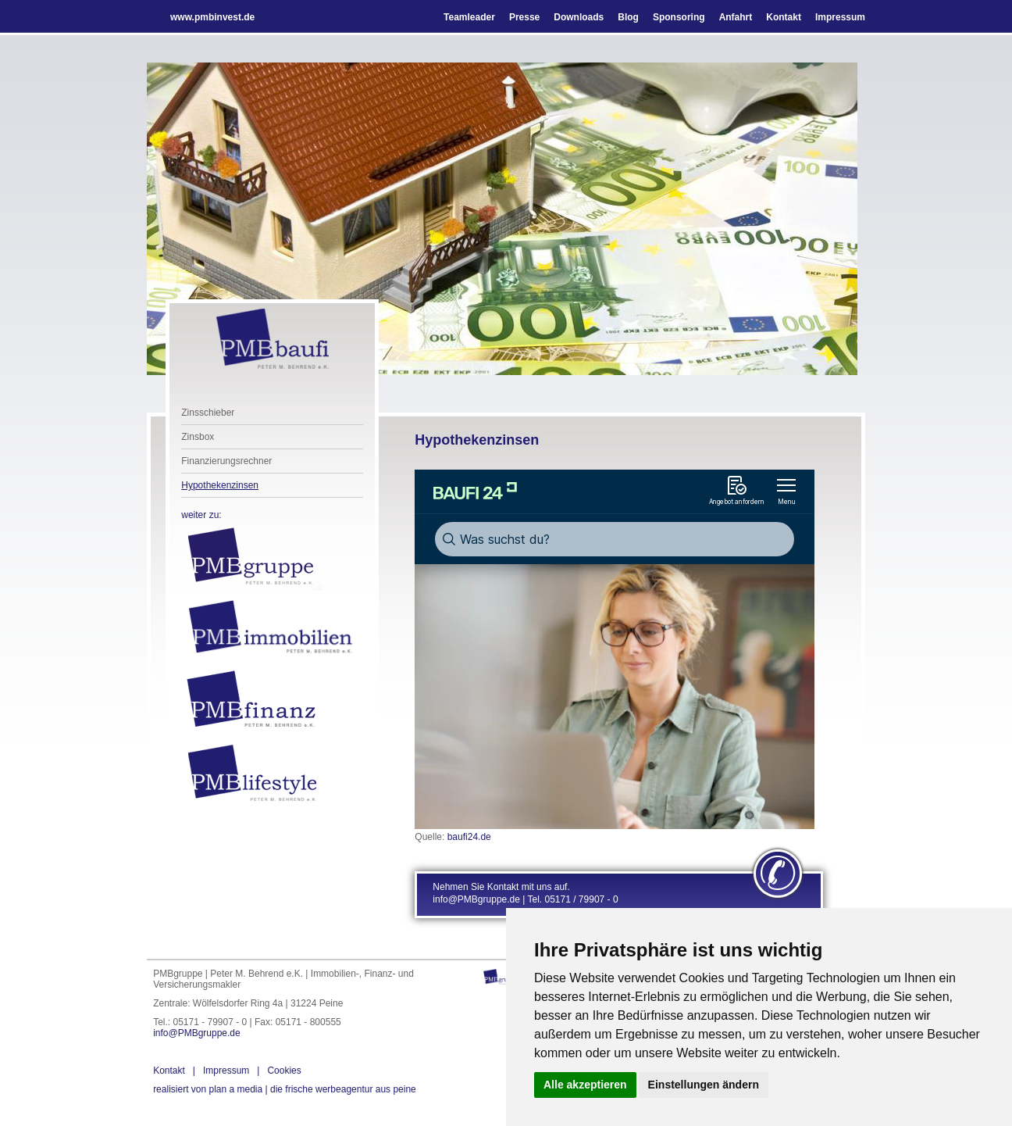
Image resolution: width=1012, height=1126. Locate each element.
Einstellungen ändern (703, 1084)
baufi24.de (469, 836)
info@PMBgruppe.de (197, 1033)
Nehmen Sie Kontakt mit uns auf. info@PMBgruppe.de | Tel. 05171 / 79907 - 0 (525, 893)
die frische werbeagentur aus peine (284, 1089)
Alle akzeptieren (585, 1084)
